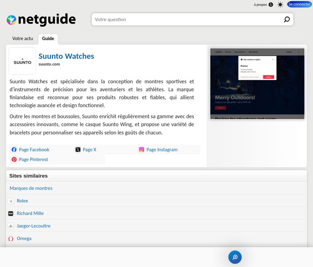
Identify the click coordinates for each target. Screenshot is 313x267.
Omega (20, 239)
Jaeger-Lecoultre (30, 227)
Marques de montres (31, 188)
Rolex (18, 201)
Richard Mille (26, 214)
